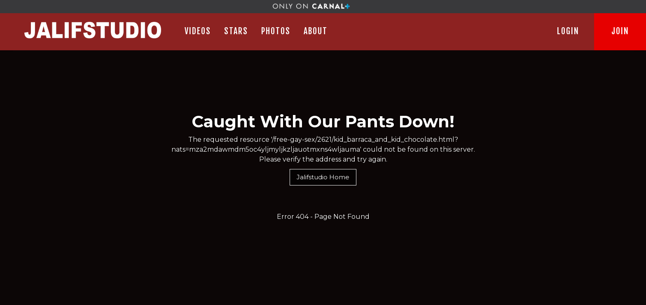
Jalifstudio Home (323, 177)
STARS (236, 31)
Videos (198, 31)
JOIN (620, 31)
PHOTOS (275, 31)
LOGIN (568, 31)
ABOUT (316, 31)
